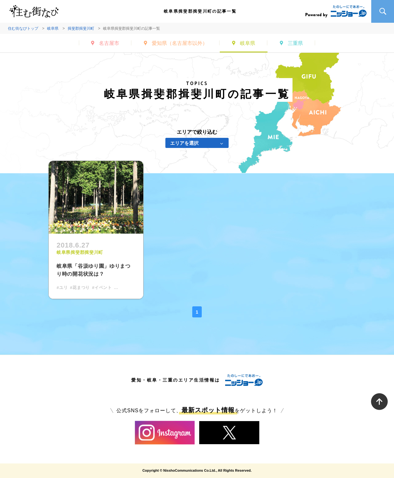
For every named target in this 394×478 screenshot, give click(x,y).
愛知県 (179, 43)
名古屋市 (109, 43)
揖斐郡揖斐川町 (81, 28)
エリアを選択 (184, 143)
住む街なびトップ (23, 28)
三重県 (295, 43)
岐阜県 (52, 28)
